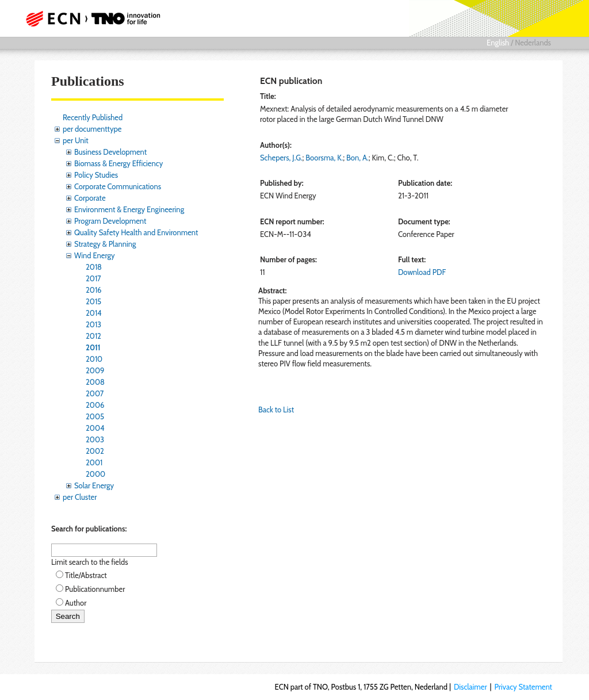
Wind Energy (94, 255)
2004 (95, 428)
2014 (94, 313)
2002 (95, 451)
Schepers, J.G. (281, 157)
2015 (93, 301)
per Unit (76, 140)
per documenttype (92, 128)
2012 (93, 336)
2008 (95, 382)
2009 (95, 370)
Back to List (276, 409)
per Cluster (80, 497)
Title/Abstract (86, 575)
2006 (95, 405)
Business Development (110, 151)
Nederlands (533, 42)
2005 (95, 416)
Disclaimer (470, 686)
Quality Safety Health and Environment (136, 232)
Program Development (110, 220)
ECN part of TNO (96, 18)
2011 (93, 347)
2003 (95, 439)
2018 (94, 266)
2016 (94, 289)
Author (75, 602)
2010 (94, 359)
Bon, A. (357, 157)
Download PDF (422, 272)
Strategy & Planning (105, 243)
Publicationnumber (95, 589)
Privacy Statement (523, 686)
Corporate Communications (117, 186)
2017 (93, 278)
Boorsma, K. (324, 157)
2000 (95, 474)
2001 (94, 462)
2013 (93, 324)
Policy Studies (96, 174)
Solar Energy (94, 485)
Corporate (90, 197)
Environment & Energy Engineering (129, 209)
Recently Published (93, 117)
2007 (95, 393)
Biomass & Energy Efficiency (118, 163)
